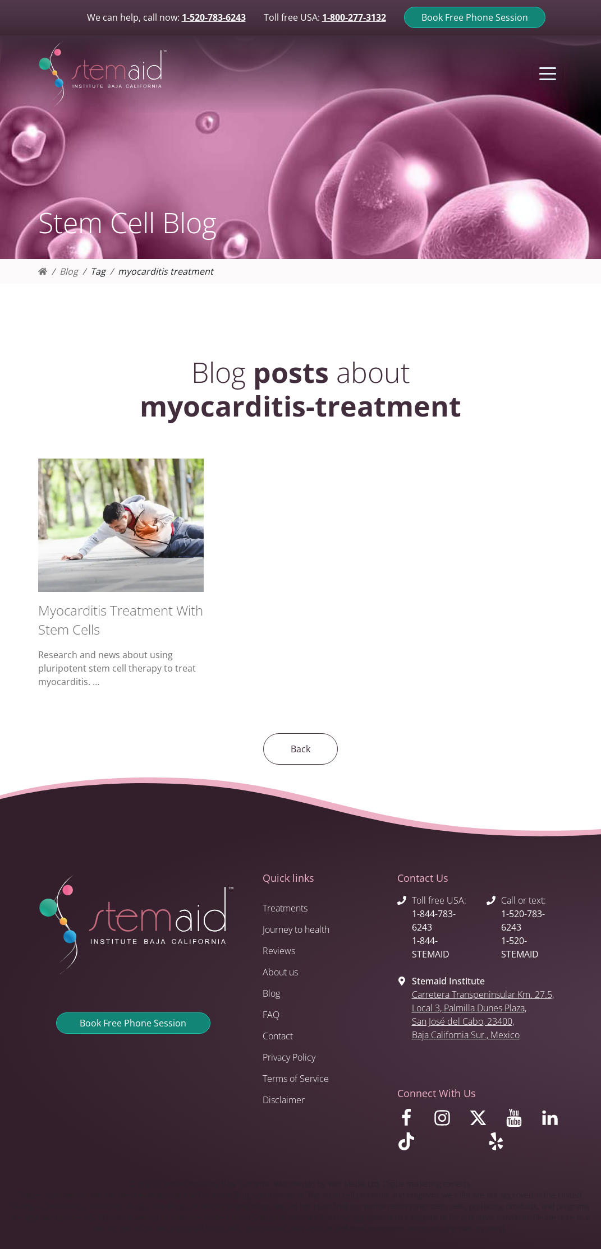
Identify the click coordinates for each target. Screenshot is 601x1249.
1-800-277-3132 (354, 17)
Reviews (279, 951)
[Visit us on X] (480, 1120)
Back (300, 749)
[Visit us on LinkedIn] (552, 1120)
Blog (68, 271)
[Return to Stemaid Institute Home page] (102, 74)
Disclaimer (284, 1100)
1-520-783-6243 (214, 17)
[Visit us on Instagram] (444, 1120)
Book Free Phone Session (474, 17)
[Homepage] (42, 271)
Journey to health (296, 929)
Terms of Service (296, 1078)
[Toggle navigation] (547, 72)
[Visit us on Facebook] (408, 1120)
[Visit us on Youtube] (516, 1120)
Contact (278, 1036)
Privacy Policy (289, 1057)
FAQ (271, 1015)
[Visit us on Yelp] (525, 1144)
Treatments (285, 908)
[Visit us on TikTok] (435, 1144)
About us (280, 972)
